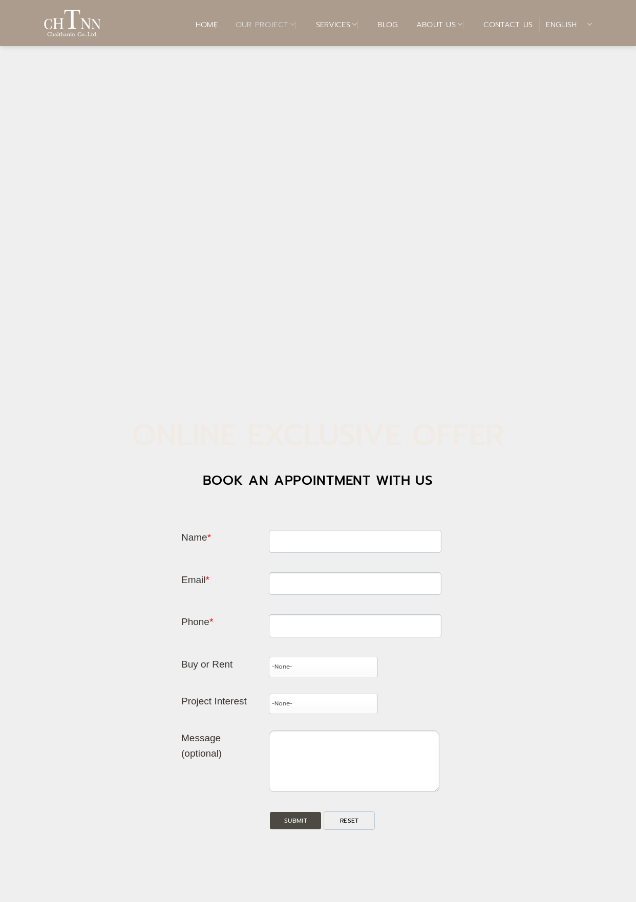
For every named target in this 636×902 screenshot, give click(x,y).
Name (196, 537)
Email (195, 579)
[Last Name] (355, 541)
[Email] (355, 583)
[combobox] (323, 667)
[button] (295, 821)
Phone (197, 621)
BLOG (381, 24)
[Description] (354, 761)
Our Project (259, 24)
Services (330, 24)
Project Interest (214, 701)
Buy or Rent (206, 664)
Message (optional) (201, 746)
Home (200, 24)
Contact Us (502, 24)
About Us (433, 24)
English (569, 24)
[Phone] (355, 625)
